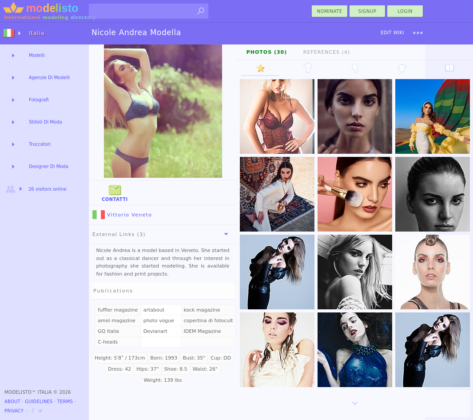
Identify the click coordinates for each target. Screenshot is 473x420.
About (12, 401)
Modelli (37, 55)
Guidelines (39, 401)
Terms (65, 401)
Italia (37, 33)
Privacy (14, 410)
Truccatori (40, 144)
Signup (367, 11)
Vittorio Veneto (122, 215)
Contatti (115, 192)
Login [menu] (405, 11)
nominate (329, 11)
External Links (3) (161, 234)
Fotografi (38, 99)
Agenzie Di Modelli (49, 77)
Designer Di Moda (48, 166)
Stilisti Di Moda (45, 122)
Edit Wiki (392, 32)
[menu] (418, 33)
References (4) (326, 52)
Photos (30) (266, 52)
